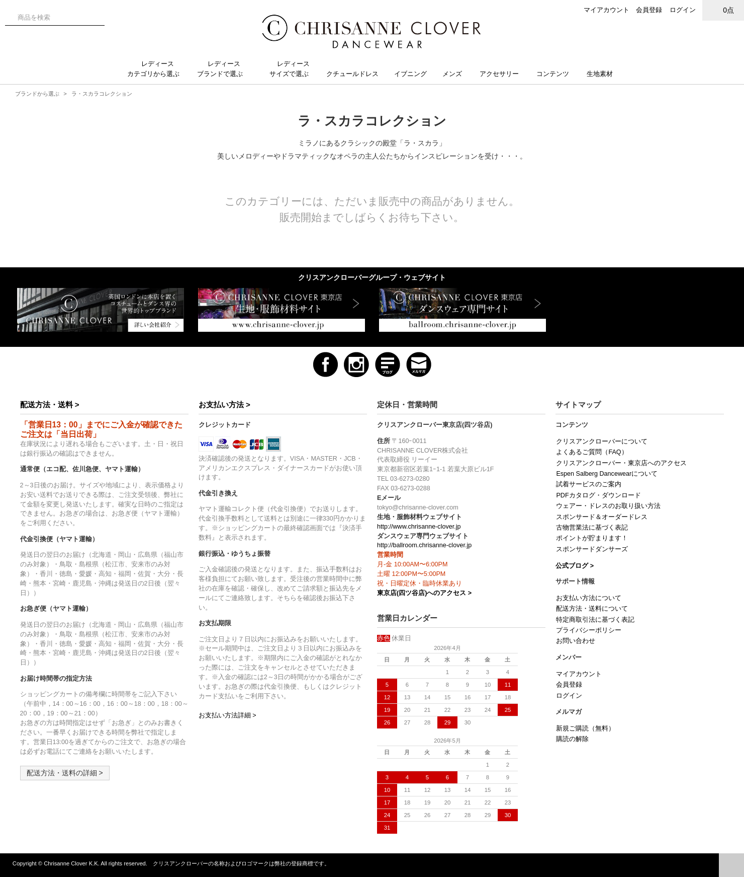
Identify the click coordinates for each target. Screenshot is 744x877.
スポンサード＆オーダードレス (601, 517)
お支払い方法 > (224, 404)
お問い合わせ (575, 640)
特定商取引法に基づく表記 (595, 619)
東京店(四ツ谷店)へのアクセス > (424, 593)
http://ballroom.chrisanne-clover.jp (424, 545)
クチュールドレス (356, 74)
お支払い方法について (588, 598)
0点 (723, 10)
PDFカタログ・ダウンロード (598, 495)
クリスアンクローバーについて (601, 441)
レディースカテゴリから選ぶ (157, 69)
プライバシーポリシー (588, 630)
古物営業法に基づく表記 (592, 527)
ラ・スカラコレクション (101, 94)
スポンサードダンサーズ (592, 549)
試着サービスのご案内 (588, 484)
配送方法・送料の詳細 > (65, 773)
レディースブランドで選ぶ (224, 69)
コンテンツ (556, 74)
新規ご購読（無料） (585, 728)
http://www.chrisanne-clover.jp (419, 526)
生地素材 (605, 74)
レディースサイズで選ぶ (293, 69)
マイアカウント (606, 10)
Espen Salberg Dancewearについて (607, 473)
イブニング (414, 74)
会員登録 (649, 10)
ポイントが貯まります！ (592, 538)
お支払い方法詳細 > (227, 715)
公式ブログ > (574, 565)
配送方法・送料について (592, 608)
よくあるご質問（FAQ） (591, 452)
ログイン (683, 10)
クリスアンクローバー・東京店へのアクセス (621, 463)
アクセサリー (503, 74)
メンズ (456, 74)
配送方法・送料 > (49, 404)
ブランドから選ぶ (37, 94)
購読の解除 (572, 739)
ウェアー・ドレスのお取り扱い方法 (608, 505)
